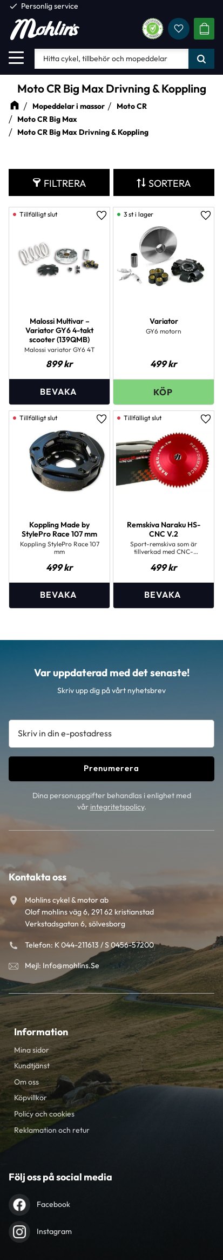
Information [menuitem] (41, 1032)
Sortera (169, 183)
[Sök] (201, 58)
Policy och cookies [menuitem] (44, 1114)
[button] (16, 57)
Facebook (53, 1204)
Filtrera (65, 183)
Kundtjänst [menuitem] (32, 1065)
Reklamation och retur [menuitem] (52, 1130)
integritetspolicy (117, 807)
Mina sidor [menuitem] (31, 1050)
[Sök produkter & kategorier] (111, 58)
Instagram (54, 1231)
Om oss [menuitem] (26, 1082)
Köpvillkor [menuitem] (30, 1097)
